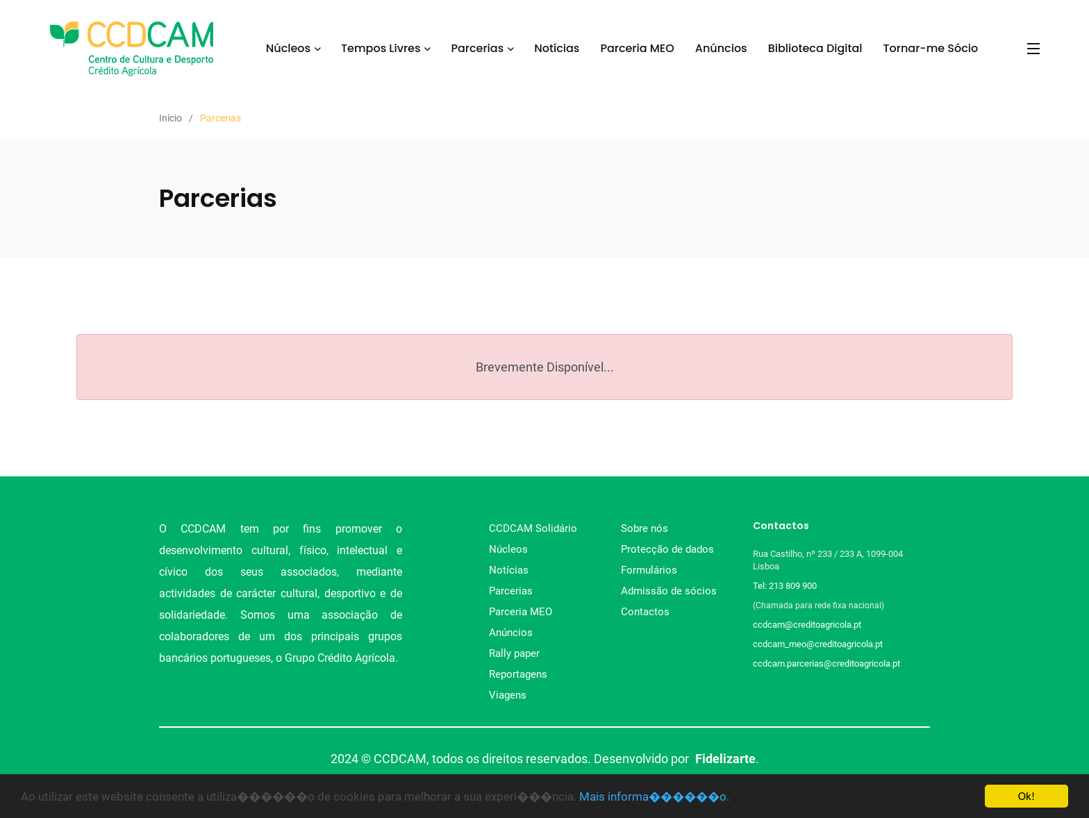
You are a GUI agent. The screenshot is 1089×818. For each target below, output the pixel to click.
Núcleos (288, 48)
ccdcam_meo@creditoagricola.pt (818, 644)
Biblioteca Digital (815, 48)
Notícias (556, 48)
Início (170, 118)
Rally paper (514, 653)
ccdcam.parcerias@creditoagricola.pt (826, 663)
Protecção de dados (667, 549)
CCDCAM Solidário (533, 528)
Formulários (649, 570)
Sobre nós (644, 528)
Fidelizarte (725, 758)
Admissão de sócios (669, 591)
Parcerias (477, 48)
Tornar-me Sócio (931, 48)
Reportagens (518, 674)
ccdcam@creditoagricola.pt (807, 624)
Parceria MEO (637, 48)
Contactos (645, 612)
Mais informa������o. (654, 796)
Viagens (507, 695)
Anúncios (721, 48)
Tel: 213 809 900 (787, 586)
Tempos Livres (380, 48)
